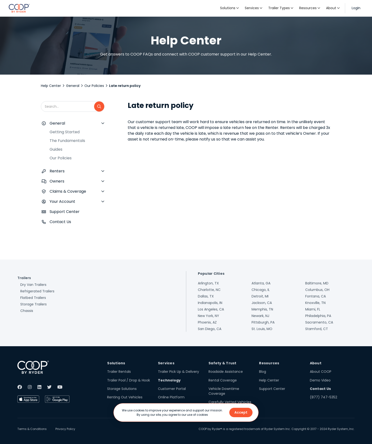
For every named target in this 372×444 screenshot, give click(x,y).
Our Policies (94, 85)
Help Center (51, 85)
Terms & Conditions (32, 429)
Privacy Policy (65, 429)
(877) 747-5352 (323, 397)
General (72, 85)
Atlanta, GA (261, 283)
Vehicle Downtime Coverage (223, 391)
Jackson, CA (262, 302)
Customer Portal (172, 388)
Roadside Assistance (225, 371)
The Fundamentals (67, 140)
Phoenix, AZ (207, 322)
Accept (240, 412)
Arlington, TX (208, 283)
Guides (56, 149)
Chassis (26, 310)
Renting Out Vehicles (124, 397)
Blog (262, 371)
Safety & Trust (222, 363)
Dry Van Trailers (33, 284)
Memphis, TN (262, 309)
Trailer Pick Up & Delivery (178, 371)
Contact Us (60, 222)
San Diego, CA (209, 328)
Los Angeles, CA (211, 309)
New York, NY (208, 315)
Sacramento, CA (319, 322)
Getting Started (65, 132)
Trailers (24, 277)
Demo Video (320, 380)
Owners (57, 181)
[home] (19, 8)
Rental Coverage (222, 380)
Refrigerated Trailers (37, 291)
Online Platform (171, 397)
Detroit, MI (260, 296)
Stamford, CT (316, 328)
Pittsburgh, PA (263, 322)
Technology (169, 380)
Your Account (62, 201)
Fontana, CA (315, 296)
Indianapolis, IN (210, 302)
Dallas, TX (206, 296)
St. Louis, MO (262, 328)
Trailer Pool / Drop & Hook (128, 380)
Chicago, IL (261, 289)
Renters (57, 171)
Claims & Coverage (68, 191)
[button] (229, 8)
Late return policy (125, 85)
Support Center (65, 211)
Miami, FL (312, 309)
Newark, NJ (260, 315)
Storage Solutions (122, 388)
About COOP (320, 371)
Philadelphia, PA (318, 315)
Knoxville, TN (315, 302)
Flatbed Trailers (33, 297)
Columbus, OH (317, 289)
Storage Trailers (33, 304)
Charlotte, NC (209, 289)
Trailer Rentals (119, 371)
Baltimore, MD (316, 283)
